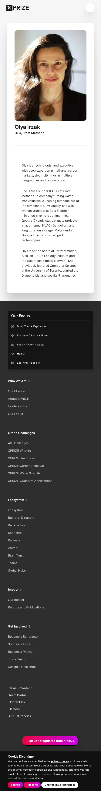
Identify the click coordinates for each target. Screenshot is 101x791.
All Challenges (18, 443)
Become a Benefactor (23, 636)
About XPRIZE (18, 399)
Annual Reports (19, 716)
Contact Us (16, 702)
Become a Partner (21, 652)
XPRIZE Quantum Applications (30, 481)
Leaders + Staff (19, 406)
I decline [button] (32, 784)
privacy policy (60, 761)
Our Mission (16, 391)
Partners (14, 540)
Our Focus (15, 414)
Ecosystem (16, 510)
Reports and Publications (26, 607)
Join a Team (16, 659)
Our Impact (16, 600)
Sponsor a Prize (19, 644)
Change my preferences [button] (60, 784)
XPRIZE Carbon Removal (26, 466)
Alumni (13, 548)
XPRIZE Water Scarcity (24, 473)
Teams (12, 563)
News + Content (20, 688)
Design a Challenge (22, 667)
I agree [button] (15, 784)
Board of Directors (21, 518)
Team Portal (17, 695)
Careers (14, 709)
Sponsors (15, 533)
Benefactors (16, 525)
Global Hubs (17, 570)
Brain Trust (16, 555)
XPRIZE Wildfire (19, 451)
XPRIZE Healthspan (22, 458)
